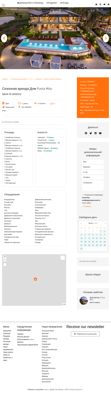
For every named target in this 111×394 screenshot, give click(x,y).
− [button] (5, 260)
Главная (5, 79)
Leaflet (64, 304)
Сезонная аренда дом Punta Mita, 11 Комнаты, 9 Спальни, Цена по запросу (36, 79)
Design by (76, 389)
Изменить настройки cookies (38, 389)
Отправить (87, 206)
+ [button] (5, 257)
